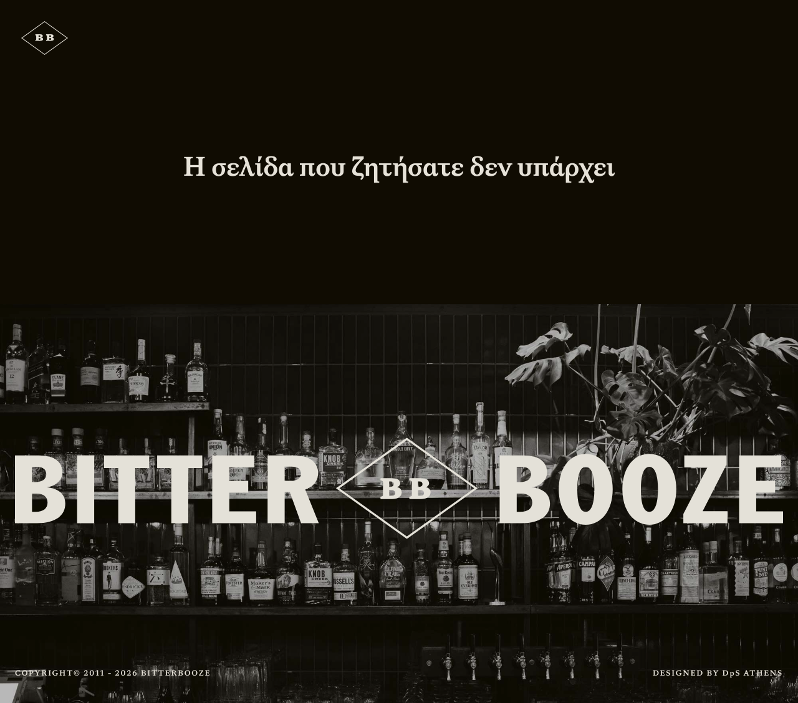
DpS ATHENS (753, 673)
